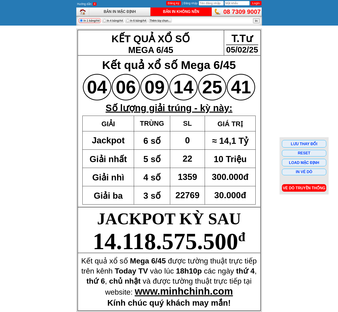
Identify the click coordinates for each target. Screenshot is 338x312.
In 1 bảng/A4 (90, 20)
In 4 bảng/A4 (113, 20)
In (256, 21)
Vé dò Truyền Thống (304, 188)
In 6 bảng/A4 (136, 20)
